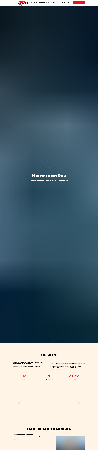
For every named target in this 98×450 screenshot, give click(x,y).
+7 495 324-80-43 (66, 2)
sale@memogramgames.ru (40, 2)
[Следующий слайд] (79, 403)
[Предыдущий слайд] (19, 403)
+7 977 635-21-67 (54, 2)
